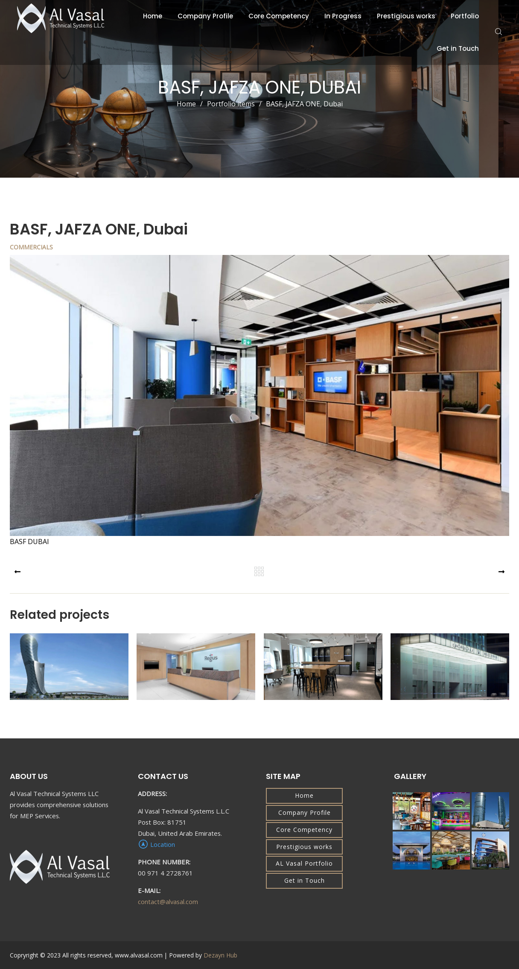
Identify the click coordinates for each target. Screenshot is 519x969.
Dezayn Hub (220, 955)
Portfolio (465, 16)
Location (156, 844)
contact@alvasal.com (168, 901)
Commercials (31, 247)
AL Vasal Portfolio (304, 863)
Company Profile (205, 16)
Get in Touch (458, 48)
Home (152, 16)
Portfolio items (236, 103)
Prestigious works (406, 16)
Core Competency (278, 16)
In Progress (343, 16)
